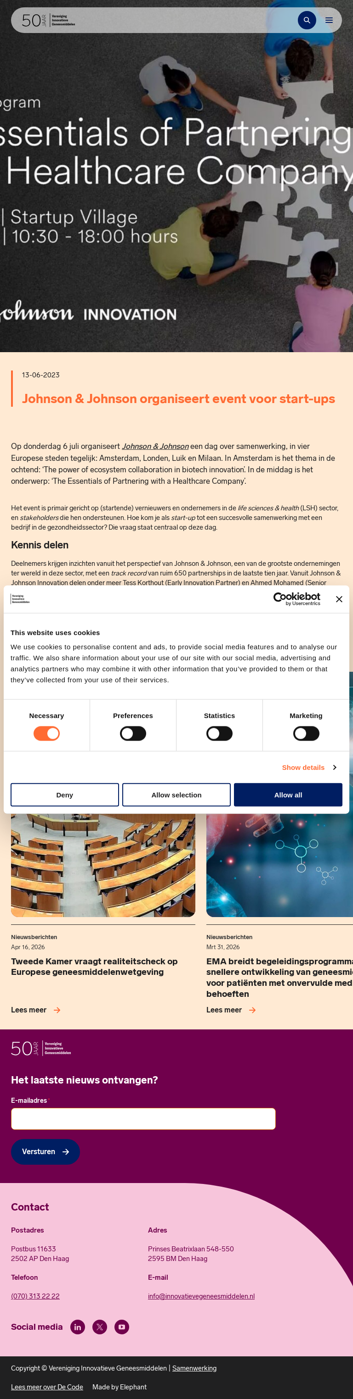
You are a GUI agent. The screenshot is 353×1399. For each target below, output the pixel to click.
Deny (64, 795)
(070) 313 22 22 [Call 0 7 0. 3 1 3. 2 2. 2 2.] (35, 1296)
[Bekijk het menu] (329, 20)
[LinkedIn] (77, 1327)
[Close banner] (339, 599)
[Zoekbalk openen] (307, 20)
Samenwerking (194, 1368)
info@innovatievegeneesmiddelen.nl (201, 1296)
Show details (303, 767)
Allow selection (176, 795)
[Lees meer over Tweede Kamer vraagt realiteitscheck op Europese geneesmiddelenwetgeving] (37, 1010)
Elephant (133, 1387)
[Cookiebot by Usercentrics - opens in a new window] (280, 599)
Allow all (288, 795)
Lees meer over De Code (47, 1387)
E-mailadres (30, 1101)
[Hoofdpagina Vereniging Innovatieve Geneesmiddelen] (48, 20)
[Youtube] (121, 1327)
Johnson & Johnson (155, 446)
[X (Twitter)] (99, 1327)
